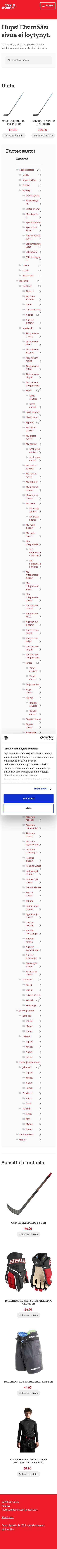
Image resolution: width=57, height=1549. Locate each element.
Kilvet (28, 390)
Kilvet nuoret (32, 405)
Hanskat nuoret (33, 865)
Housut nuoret (29, 894)
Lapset (29, 1020)
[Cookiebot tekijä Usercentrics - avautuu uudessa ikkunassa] (41, 738)
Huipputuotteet (26, 169)
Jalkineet (26, 1015)
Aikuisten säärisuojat (31, 851)
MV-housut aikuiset (34, 451)
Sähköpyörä (32, 251)
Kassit (29, 984)
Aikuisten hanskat (30, 818)
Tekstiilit (26, 1036)
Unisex (29, 1057)
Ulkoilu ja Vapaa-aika (29, 1062)
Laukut (29, 989)
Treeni (25, 265)
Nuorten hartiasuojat (32, 932)
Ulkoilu (25, 270)
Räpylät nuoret (33, 712)
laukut (29, 1098)
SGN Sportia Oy (10, 1501)
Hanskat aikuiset (30, 859)
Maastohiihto (29, 180)
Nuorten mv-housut (32, 607)
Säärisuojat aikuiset (31, 965)
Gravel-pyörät (32, 195)
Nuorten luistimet (30, 321)
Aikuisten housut (30, 835)
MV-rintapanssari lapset (32, 586)
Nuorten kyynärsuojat (32, 948)
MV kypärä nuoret (31, 437)
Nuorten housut (30, 940)
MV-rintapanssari (32, 543)
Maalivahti (27, 328)
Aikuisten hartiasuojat (32, 826)
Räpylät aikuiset (33, 704)
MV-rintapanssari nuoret (35, 563)
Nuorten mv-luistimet (32, 623)
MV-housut (31, 443)
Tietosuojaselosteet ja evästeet (19, 1509)
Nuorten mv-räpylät (32, 648)
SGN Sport (8, 1517)
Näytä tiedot (40, 788)
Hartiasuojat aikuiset (32, 873)
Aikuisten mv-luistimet (32, 351)
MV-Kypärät (31, 481)
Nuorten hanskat (30, 924)
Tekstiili (29, 1000)
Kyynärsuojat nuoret (32, 916)
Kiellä (28, 808)
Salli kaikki (28, 798)
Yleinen (22, 1139)
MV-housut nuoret (34, 459)
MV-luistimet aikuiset (32, 488)
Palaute (6, 1505)
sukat (28, 1103)
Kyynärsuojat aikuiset (32, 907)
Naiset (29, 1031)
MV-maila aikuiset (34, 510)
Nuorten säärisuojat (31, 956)
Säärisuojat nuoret (31, 973)
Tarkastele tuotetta (13, 135)
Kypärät (29, 422)
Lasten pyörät (33, 208)
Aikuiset (29, 291)
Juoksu (25, 174)
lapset (29, 304)
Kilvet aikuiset (33, 397)
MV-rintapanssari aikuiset (35, 552)
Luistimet (27, 285)
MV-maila (30, 503)
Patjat (29, 662)
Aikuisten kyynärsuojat (32, 843)
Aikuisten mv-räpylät (32, 376)
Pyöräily (26, 190)
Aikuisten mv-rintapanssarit (32, 384)
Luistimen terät (33, 309)
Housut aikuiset (33, 887)
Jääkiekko (23, 280)
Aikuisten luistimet (30, 298)
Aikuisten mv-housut (32, 335)
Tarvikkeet (31, 732)
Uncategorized (26, 1134)
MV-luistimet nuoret (32, 497)
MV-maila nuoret (34, 518)
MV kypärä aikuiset (31, 429)
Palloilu (25, 185)
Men (28, 1118)
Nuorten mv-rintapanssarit (32, 656)
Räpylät (29, 697)
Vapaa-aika (27, 275)
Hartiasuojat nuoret (32, 881)
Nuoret (29, 314)
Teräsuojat (31, 1005)
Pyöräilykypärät (33, 222)
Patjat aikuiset (33, 669)
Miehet (29, 1026)
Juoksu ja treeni (26, 1010)
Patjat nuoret (32, 677)
